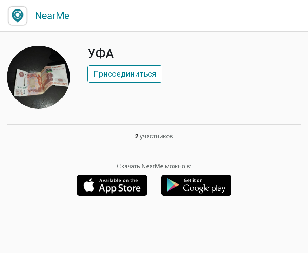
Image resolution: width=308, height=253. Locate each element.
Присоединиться (124, 74)
